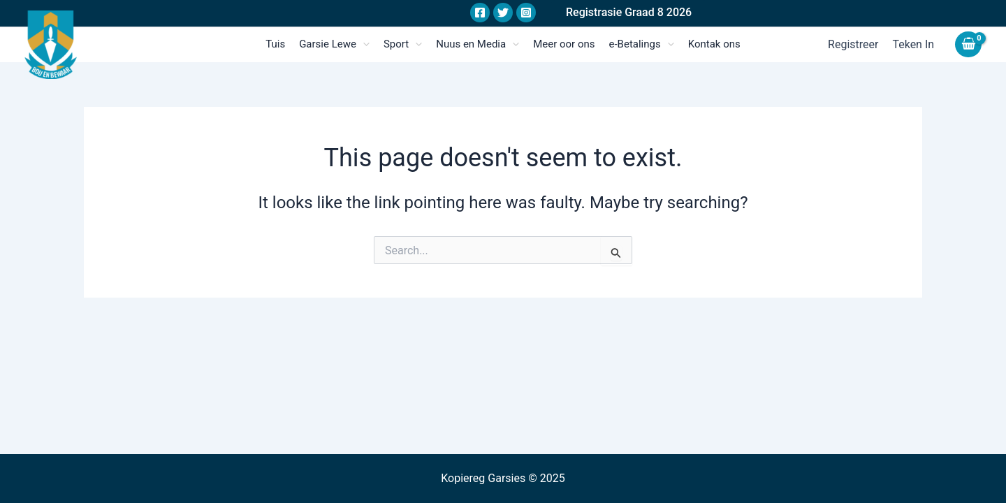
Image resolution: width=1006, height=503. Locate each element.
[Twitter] (503, 12)
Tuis (275, 44)
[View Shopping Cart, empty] (968, 44)
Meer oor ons (564, 44)
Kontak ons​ (714, 44)
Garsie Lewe (334, 44)
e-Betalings (641, 44)
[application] (363, 44)
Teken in (913, 44)
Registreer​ (853, 44)
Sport (403, 44)
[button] (628, 13)
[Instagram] (526, 12)
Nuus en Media (477, 44)
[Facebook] (480, 12)
